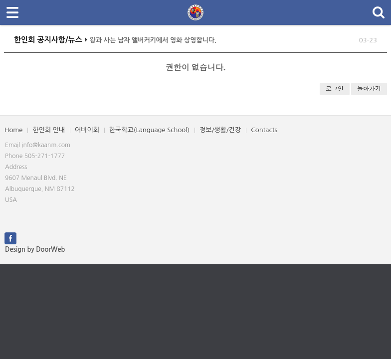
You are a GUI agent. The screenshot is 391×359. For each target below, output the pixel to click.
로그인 (335, 88)
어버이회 (87, 130)
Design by (35, 249)
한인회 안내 (48, 130)
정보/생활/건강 (220, 130)
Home (13, 130)
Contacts (264, 130)
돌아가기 (369, 88)
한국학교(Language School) (149, 130)
